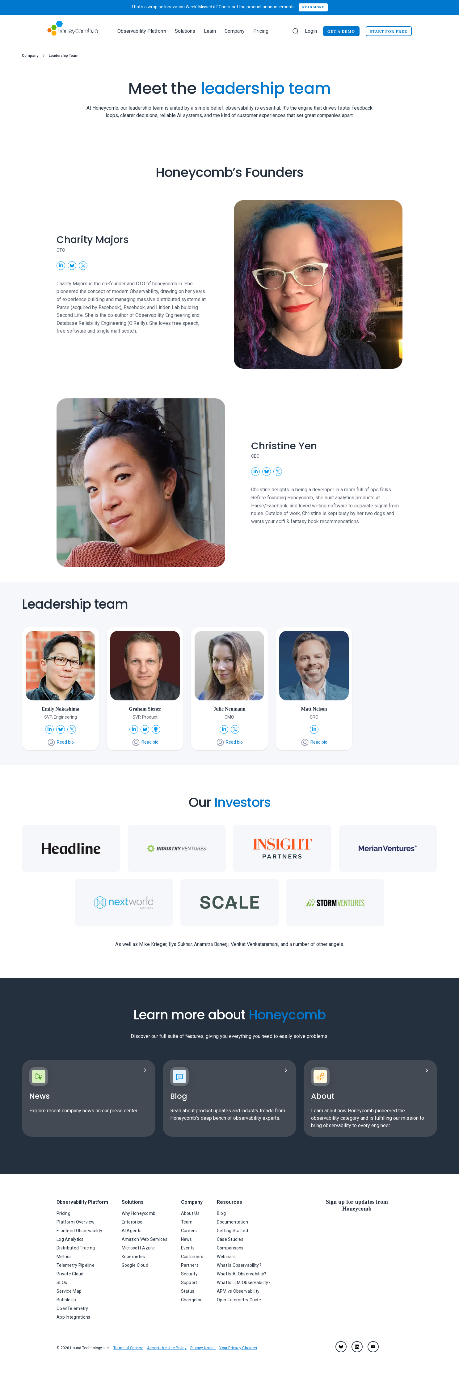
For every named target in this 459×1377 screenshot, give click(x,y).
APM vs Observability (238, 1291)
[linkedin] (357, 1346)
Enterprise (132, 1222)
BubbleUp (66, 1299)
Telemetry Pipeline (76, 1265)
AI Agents (132, 1230)
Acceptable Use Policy (167, 1348)
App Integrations (73, 1317)
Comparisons (230, 1247)
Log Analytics (70, 1239)
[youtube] (373, 1346)
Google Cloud (135, 1265)
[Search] (296, 31)
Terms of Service (128, 1348)
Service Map (69, 1291)
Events (188, 1247)
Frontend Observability (79, 1230)
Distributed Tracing (76, 1247)
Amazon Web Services (144, 1239)
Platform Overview (76, 1222)
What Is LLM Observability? (244, 1282)
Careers (189, 1230)
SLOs (62, 1282)
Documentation (232, 1222)
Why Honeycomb (139, 1213)
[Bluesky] (341, 1346)
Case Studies (230, 1239)
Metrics (64, 1256)
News (186, 1239)
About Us (190, 1213)
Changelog (192, 1299)
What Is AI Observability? (242, 1273)
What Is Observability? (239, 1265)
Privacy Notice (203, 1348)
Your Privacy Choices (238, 1348)
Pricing (260, 31)
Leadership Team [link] (63, 55)
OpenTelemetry (72, 1308)
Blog (221, 1213)
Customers (192, 1256)
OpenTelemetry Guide (239, 1299)
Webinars (226, 1256)
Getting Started (232, 1230)
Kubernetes (133, 1256)
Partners (190, 1265)
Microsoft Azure (138, 1247)
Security (189, 1273)
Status (188, 1291)
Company (30, 55)
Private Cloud (70, 1273)
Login (311, 31)
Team (187, 1222)
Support (189, 1282)
